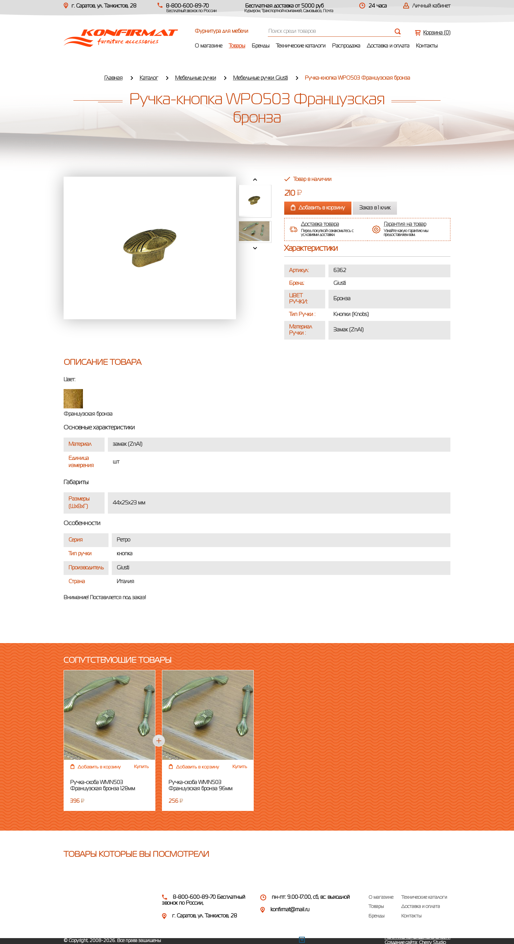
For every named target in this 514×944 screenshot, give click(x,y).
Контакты (427, 46)
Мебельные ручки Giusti (260, 78)
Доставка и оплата (388, 46)
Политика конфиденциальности (417, 937)
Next (255, 248)
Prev (255, 179)
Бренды (260, 46)
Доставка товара (320, 224)
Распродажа (346, 46)
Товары (237, 46)
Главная (113, 78)
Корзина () (436, 33)
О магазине (208, 46)
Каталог (149, 78)
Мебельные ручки (195, 78)
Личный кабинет (431, 6)
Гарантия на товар (405, 224)
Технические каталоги (301, 46)
